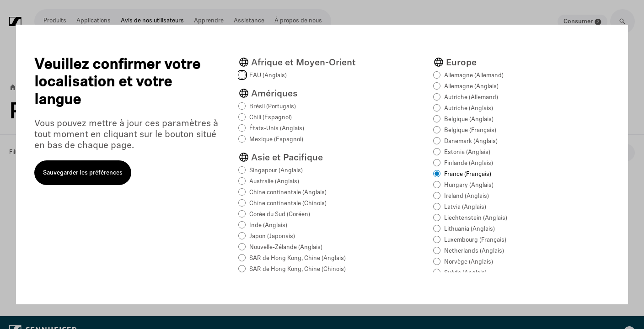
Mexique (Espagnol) (276, 140)
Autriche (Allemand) (471, 98)
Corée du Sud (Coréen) (279, 215)
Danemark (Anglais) (471, 141)
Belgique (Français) (470, 130)
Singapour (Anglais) (276, 171)
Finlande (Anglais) (468, 163)
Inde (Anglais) (268, 225)
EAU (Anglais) (268, 76)
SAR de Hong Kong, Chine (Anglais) (297, 258)
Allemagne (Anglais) (471, 87)
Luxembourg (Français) (475, 240)
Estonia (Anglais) (467, 152)
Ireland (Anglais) (466, 196)
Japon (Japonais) (272, 236)
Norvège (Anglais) (468, 262)
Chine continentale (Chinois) (288, 204)
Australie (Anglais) (274, 182)
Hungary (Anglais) (469, 185)
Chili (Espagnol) (270, 118)
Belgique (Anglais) (469, 119)
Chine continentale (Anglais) (288, 193)
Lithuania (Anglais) (469, 229)
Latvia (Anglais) (465, 207)
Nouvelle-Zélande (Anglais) (285, 247)
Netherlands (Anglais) (474, 251)
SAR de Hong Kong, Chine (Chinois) (297, 269)
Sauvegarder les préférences (83, 173)
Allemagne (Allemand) (474, 76)
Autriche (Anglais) (468, 108)
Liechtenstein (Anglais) (475, 218)
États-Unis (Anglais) (276, 129)
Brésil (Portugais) (272, 107)
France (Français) (467, 174)
